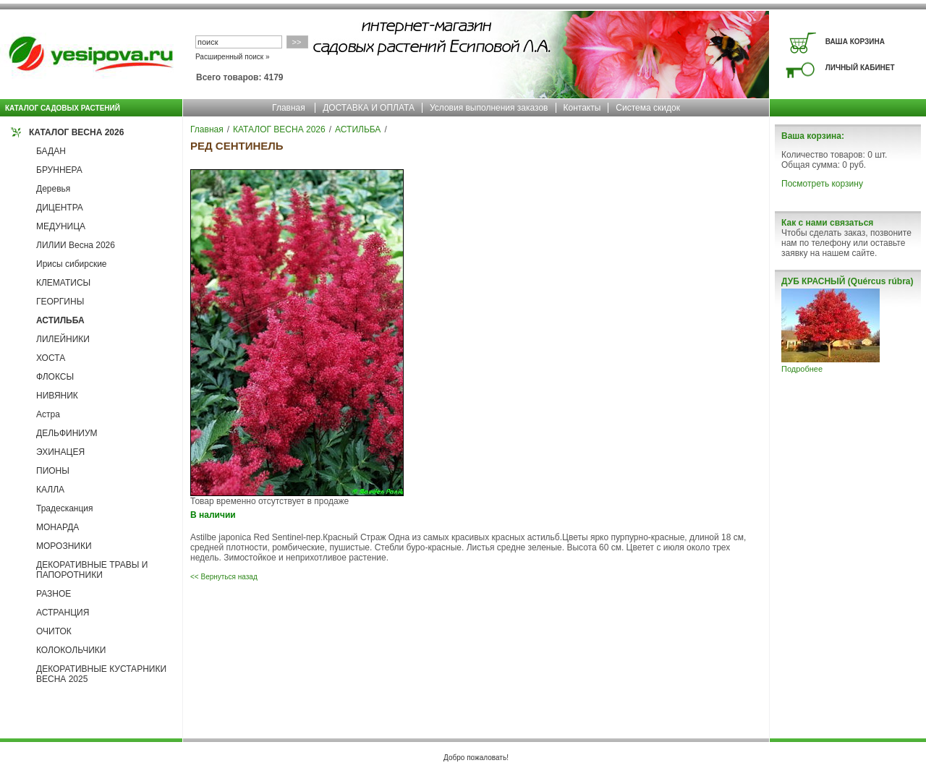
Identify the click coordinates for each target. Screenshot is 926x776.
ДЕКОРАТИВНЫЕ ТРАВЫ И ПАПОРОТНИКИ (92, 570)
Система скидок (648, 108)
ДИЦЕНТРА (59, 207)
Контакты (582, 108)
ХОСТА (50, 358)
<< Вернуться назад (224, 577)
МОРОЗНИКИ (64, 546)
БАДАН (51, 151)
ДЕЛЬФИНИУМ (67, 433)
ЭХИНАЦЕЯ (60, 452)
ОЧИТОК (54, 631)
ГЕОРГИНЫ (60, 302)
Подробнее (802, 368)
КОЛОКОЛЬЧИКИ (71, 650)
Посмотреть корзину (822, 184)
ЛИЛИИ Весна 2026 (75, 245)
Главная (288, 108)
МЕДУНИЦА (60, 226)
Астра (48, 414)
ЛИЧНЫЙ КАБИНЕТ (860, 68)
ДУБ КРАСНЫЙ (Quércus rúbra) (847, 281)
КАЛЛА (50, 490)
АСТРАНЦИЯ (62, 612)
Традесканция (64, 508)
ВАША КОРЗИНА (855, 42)
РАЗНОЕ (53, 594)
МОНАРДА (57, 527)
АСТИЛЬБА (60, 320)
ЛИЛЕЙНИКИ (63, 339)
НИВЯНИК (57, 396)
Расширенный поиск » (232, 57)
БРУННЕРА (59, 170)
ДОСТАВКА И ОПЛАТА (369, 108)
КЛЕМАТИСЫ (63, 283)
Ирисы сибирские (71, 264)
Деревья (53, 189)
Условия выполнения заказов (489, 108)
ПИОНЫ (52, 471)
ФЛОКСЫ (55, 377)
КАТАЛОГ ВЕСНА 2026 (76, 132)
